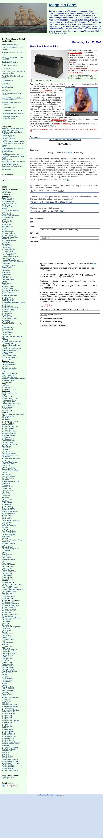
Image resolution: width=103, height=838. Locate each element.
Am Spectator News (9, 602)
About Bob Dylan (8, 214)
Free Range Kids (8, 255)
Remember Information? (53, 319)
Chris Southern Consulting (49, 795)
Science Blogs (7, 575)
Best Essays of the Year (10, 130)
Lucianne (5, 660)
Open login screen (8, 778)
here (94, 263)
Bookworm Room (8, 441)
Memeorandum (7, 662)
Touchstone (6, 536)
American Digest (8, 232)
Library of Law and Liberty (11, 403)
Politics (4, 153)
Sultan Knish (6, 504)
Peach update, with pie (9, 65)
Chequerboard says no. (78, 68)
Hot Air (4, 472)
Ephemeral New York (9, 249)
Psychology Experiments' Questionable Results (10, 117)
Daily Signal (6, 630)
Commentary (6, 623)
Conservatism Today (9, 444)
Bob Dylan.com (7, 217)
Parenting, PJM (7, 595)
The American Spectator (11, 706)
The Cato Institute (8, 708)
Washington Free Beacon (11, 761)
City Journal (6, 620)
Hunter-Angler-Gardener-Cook (13, 262)
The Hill (5, 728)
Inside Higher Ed (8, 375)
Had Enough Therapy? (10, 588)
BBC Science (7, 545)
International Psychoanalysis (12, 589)
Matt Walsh (6, 272)
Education (5, 133)
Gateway (72, 62)
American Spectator (9, 235)
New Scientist (7, 568)
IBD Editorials (7, 657)
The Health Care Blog (10, 421)
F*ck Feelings (7, 586)
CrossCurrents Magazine (11, 627)
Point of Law (6, 409)
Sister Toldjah (7, 503)
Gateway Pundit (8, 464)
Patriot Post (6, 682)
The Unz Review (8, 740)
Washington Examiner (10, 759)
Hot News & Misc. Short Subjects (13, 142)
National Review (8, 487)
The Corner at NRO (9, 713)
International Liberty (9, 400)
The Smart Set (7, 313)
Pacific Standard (8, 678)
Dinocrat (5, 449)
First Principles (7, 643)
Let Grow (5, 269)
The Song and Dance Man (10, 164)
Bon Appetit (6, 244)
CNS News (6, 621)
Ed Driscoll (6, 457)
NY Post (5, 676)
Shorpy (4, 285)
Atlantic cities (7, 239)
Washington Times (8, 765)
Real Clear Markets (9, 356)
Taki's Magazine (8, 292)
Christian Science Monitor (11, 618)
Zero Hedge (6, 359)
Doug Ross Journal (9, 453)
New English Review (9, 671)
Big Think (5, 242)
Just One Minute (8, 478)
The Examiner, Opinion (10, 721)
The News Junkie (42, 129)
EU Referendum (8, 201)
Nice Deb (5, 492)
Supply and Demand (9, 357)
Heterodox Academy (9, 373)
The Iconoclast (7, 506)
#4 (32, 211)
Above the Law (7, 396)
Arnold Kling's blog (9, 435)
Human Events (7, 655)
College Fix (6, 366)
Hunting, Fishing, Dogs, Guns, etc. (13, 143)
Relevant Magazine (9, 534)
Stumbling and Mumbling (11, 210)
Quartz (4, 685)
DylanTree (5, 219)
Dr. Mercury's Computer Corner (12, 132)
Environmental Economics (11, 341)
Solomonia (6, 194)
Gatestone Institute (9, 653)
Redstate (5, 497)
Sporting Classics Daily (10, 290)
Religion (4, 158)
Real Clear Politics (8, 689)
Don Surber (6, 451)
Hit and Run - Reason (10, 471)
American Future (8, 428)
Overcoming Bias (8, 279)
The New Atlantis (8, 731)
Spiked (4, 209)
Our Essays (6, 150)
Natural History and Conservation (13, 148)
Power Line (6, 496)
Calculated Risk (7, 333)
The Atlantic (6, 297)
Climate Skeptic (7, 547)
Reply (65, 179)
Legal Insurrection (8, 402)
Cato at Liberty (7, 442)
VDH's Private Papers (10, 511)
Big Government (8, 439)
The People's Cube (9, 389)
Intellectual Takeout (9, 265)
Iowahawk (5, 386)
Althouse (5, 230)
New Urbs (5, 276)
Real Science (7, 573)
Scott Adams (6, 283)
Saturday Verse (7, 159)
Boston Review (7, 616)
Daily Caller (6, 628)
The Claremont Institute (10, 710)
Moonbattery (6, 485)
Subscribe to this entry (52, 322)
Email (32, 226)
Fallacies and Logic (8, 135)
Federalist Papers (8, 639)
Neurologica (6, 563)
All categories (6, 169)
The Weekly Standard (10, 747)
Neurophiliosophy (8, 565)
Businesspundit (7, 329)
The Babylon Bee (8, 299)
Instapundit (6, 263)
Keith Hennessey (8, 343)
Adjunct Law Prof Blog (10, 398)
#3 (32, 202)
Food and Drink (7, 137)
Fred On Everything (9, 253)
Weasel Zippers (7, 515)
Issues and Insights (9, 476)
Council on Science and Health (13, 414)
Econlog (5, 340)
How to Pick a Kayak (9, 107)
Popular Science (8, 570)
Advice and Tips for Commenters (13, 129)
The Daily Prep (7, 306)
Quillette (5, 281)
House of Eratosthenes (10, 260)
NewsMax (5, 674)
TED (3, 294)
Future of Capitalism (9, 462)
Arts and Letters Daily (10, 614)
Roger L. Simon (7, 499)
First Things (6, 522)
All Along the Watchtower (11, 216)
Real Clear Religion (9, 531)
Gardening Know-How (10, 256)
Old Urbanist (6, 278)
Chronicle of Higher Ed (10, 364)
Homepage (34, 233)
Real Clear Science (9, 572)
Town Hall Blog (7, 756)
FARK (4, 384)
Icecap (4, 552)
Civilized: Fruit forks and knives (12, 110)
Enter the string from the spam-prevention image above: (64, 309)
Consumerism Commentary (12, 336)
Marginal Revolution (9, 350)
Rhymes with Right (59, 120)
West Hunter (6, 320)
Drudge (4, 637)
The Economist (7, 715)
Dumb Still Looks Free (10, 455)
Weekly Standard (8, 768)
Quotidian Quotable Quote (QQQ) (13, 156)
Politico (4, 683)
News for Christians (9, 526)
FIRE (4, 371)
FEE (3, 641)
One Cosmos (7, 593)
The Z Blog (6, 315)
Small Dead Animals (9, 207)
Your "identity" (6, 90)
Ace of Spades (7, 425)
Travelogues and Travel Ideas (11, 166)
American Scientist (9, 543)
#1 (32, 179)
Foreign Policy (7, 646)
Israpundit (5, 191)
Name (32, 222)
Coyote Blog (6, 247)
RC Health (6, 419)
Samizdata (6, 205)
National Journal (8, 666)
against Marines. (75, 53)
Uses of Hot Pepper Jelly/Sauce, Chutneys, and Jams (12, 98)
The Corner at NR (8, 712)
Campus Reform (8, 363)
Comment (34, 242)
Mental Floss (6, 274)
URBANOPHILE (8, 317)
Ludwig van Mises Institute (11, 348)
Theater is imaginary (62, 124)
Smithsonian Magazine (10, 697)
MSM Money (6, 354)
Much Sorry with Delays (10, 45)
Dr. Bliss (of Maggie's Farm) (12, 584)
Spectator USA (7, 288)
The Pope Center (8, 380)
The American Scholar (10, 705)
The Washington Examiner (11, 742)
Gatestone (6, 651)
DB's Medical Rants (9, 416)
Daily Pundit (6, 446)
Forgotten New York (9, 251)
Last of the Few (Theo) (10, 203)
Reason (5, 692)
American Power (8, 430)
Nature (4, 561)
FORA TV (5, 644)
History (4, 140)
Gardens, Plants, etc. (9, 138)
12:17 (76, 129)
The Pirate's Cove (8, 510)
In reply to (34, 237)
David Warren (7, 200)
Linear (69, 152)
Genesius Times (8, 258)
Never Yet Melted (8, 490)
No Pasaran (6, 193)
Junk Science (7, 554)
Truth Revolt (6, 758)
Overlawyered (7, 407)
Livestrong (6, 271)
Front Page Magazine (10, 650)
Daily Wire (5, 632)
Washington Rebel (8, 513)
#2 (32, 191)
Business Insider (8, 327)
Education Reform (8, 370)
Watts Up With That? (9, 318)
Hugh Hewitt (6, 474)
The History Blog (8, 309)
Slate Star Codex (8, 598)
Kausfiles (5, 480)
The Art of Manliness (9, 295)
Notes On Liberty (8, 494)
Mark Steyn (6, 483)
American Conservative (10, 426)
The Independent (8, 729)
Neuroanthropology (9, 591)
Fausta (4, 460)
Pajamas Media (7, 680)
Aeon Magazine (7, 226)
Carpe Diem (6, 334)
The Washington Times (10, 744)
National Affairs (7, 664)
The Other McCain (8, 508)
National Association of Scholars (13, 379)
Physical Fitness (7, 151)
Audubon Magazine (9, 240)
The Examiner (7, 719)
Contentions (6, 625)
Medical (4, 145)
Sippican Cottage (8, 286)
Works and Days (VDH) (10, 770)
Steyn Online (6, 701)
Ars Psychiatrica (8, 582)
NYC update (6, 68)
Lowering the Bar (8, 405)
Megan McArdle (7, 352)
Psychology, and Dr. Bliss (10, 155)
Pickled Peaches (7, 81)
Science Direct (7, 579)
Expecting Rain (7, 221)
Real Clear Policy (8, 687)
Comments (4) (83, 129)
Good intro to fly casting (10, 62)
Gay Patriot (6, 465)
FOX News (6, 648)
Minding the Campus (9, 377)
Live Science (6, 556)
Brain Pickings (7, 246)
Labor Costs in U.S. (8, 87)
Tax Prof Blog (7, 410)
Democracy (6, 448)
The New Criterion (8, 733)
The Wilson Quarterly (9, 749)
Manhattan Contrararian (10, 481)
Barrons (5, 325)
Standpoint (6, 699)
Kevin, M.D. (6, 418)
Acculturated (6, 224)
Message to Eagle (8, 559)
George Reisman (8, 467)
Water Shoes (6, 84)
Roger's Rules (7, 694)
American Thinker (8, 611)
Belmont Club (7, 437)
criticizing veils (46, 90)
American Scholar (8, 233)
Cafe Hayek (6, 331)
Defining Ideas (7, 634)
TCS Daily (5, 703)
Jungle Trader (7, 267)
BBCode (43, 315)
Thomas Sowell (7, 751)
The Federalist (7, 722)
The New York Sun (9, 736)
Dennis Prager (7, 635)
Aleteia (4, 228)
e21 (3, 338)
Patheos (5, 527)
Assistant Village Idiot (9, 237)
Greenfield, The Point (9, 469)
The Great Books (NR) (10, 308)
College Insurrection (9, 368)
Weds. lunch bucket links (44, 46)
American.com (7, 612)
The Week (5, 745)
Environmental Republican (11, 458)
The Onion (6, 387)
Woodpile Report (8, 322)
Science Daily (7, 577)
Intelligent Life (7, 659)
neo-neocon (6, 488)
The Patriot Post (8, 738)
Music (4, 146)
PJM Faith (5, 529)
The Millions (6, 311)
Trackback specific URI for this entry (65, 139)
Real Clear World (8, 690)
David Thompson (8, 198)
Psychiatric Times (8, 596)
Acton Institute (7, 519)
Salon (4, 696)
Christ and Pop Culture (10, 520)
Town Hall (5, 752)
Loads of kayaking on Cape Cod (12, 113)
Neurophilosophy (8, 566)
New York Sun (7, 673)
